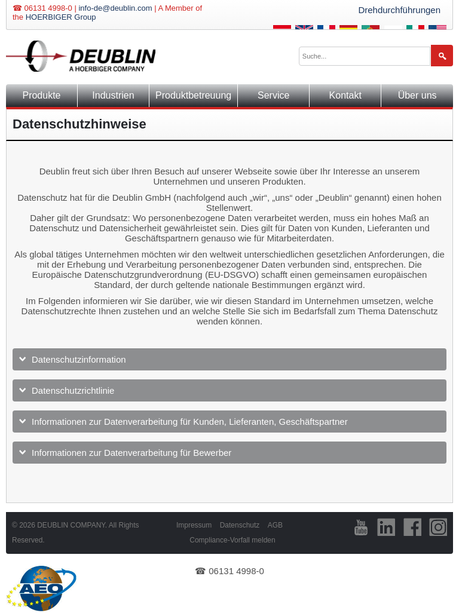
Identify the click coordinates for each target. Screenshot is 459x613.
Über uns (417, 95)
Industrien (113, 95)
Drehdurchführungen (399, 10)
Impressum (194, 525)
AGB (275, 525)
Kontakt (345, 95)
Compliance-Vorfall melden (232, 540)
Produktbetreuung (193, 95)
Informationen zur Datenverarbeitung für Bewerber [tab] (131, 453)
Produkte (41, 95)
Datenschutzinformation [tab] (79, 359)
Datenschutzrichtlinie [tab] (73, 390)
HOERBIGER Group (61, 17)
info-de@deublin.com (115, 8)
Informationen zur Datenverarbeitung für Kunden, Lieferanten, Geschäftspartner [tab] (190, 421)
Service (273, 95)
